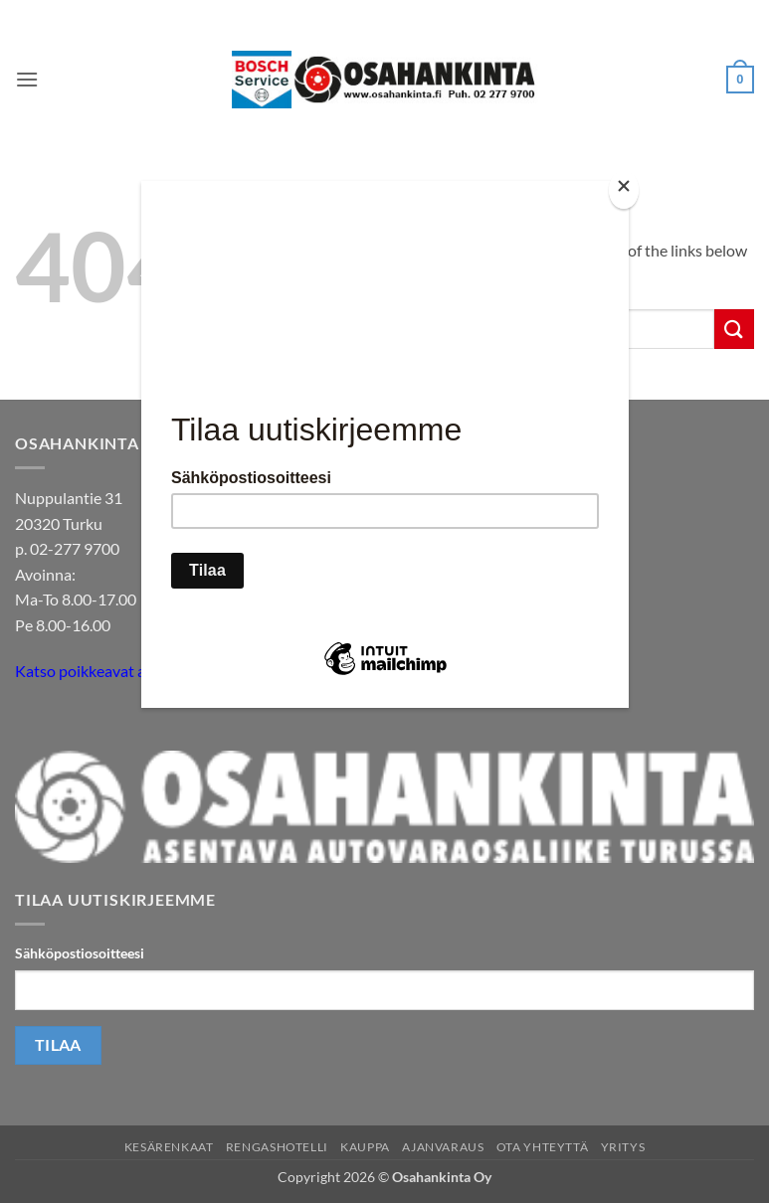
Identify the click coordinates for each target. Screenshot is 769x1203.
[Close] (624, 190)
